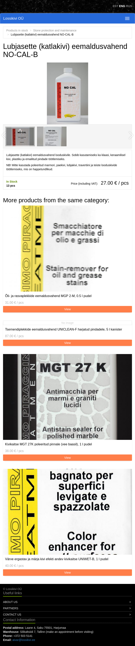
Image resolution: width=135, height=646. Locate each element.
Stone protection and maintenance (55, 30)
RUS (129, 6)
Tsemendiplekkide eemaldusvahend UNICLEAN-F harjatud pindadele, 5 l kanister (63, 329)
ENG (122, 6)
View (67, 309)
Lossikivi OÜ (13, 18)
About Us (10, 602)
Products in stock (17, 30)
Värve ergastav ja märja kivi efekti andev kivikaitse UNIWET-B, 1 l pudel (56, 559)
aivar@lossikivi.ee (23, 640)
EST (115, 6)
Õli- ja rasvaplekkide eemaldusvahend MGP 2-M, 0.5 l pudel (48, 296)
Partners (10, 608)
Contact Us (12, 614)
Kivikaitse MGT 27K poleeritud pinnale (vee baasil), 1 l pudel (48, 444)
